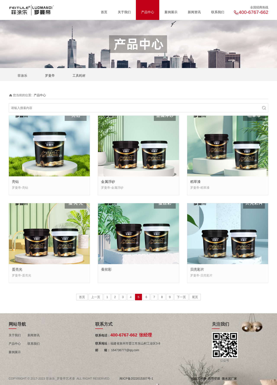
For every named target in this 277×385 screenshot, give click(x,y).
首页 (104, 12)
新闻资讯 (194, 12)
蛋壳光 (17, 269)
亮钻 (15, 182)
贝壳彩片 (197, 269)
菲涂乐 (22, 75)
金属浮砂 (108, 182)
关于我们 (124, 12)
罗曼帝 (50, 75)
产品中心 (147, 12)
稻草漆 (195, 182)
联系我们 (217, 12)
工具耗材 (78, 75)
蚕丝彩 (106, 269)
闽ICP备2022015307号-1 (136, 378)
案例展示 (170, 12)
